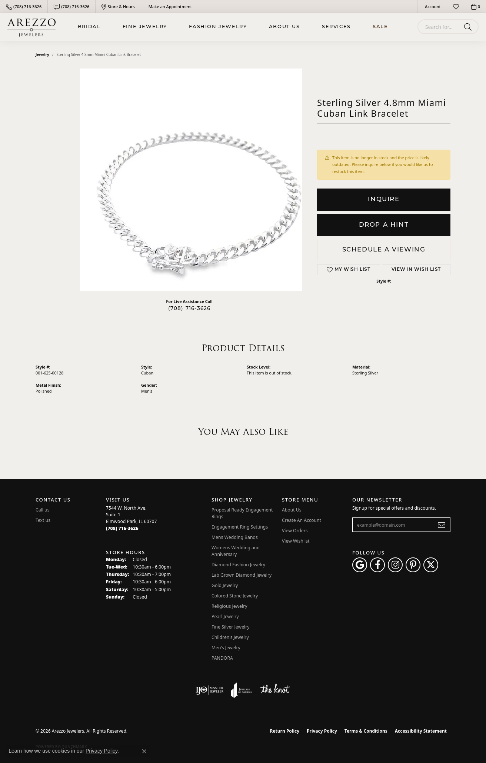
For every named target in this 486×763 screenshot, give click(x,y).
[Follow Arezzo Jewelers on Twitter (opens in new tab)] (430, 564)
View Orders (295, 530)
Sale (380, 26)
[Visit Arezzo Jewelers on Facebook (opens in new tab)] (377, 564)
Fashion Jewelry (218, 26)
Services (336, 26)
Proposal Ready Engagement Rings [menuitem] (242, 513)
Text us (43, 520)
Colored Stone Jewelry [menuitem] (235, 596)
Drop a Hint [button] (384, 225)
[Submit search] (469, 26)
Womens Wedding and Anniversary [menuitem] (236, 550)
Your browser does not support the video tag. (191, 180)
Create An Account (301, 520)
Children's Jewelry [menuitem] (230, 637)
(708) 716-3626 (189, 308)
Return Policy (285, 731)
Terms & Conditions (365, 731)
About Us (284, 26)
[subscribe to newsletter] (442, 525)
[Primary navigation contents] (232, 27)
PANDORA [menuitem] (222, 658)
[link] (23, 6)
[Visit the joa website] (241, 690)
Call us (43, 510)
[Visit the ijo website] (209, 690)
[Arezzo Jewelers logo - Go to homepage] (31, 27)
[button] (432, 6)
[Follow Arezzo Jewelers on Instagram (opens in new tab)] (395, 564)
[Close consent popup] (144, 751)
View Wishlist (296, 541)
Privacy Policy (322, 731)
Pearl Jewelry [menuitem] (225, 616)
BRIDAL (89, 26)
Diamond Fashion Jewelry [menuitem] (238, 565)
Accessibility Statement (421, 731)
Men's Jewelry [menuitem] (226, 647)
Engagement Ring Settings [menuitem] (240, 527)
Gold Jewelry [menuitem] (225, 585)
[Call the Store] (122, 528)
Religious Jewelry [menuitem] (229, 606)
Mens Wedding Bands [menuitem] (235, 537)
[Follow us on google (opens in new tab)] (359, 564)
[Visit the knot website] (275, 690)
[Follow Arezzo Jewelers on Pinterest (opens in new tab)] (413, 564)
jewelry (42, 54)
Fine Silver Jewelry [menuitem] (231, 627)
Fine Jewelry (145, 26)
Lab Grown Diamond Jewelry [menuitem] (242, 575)
